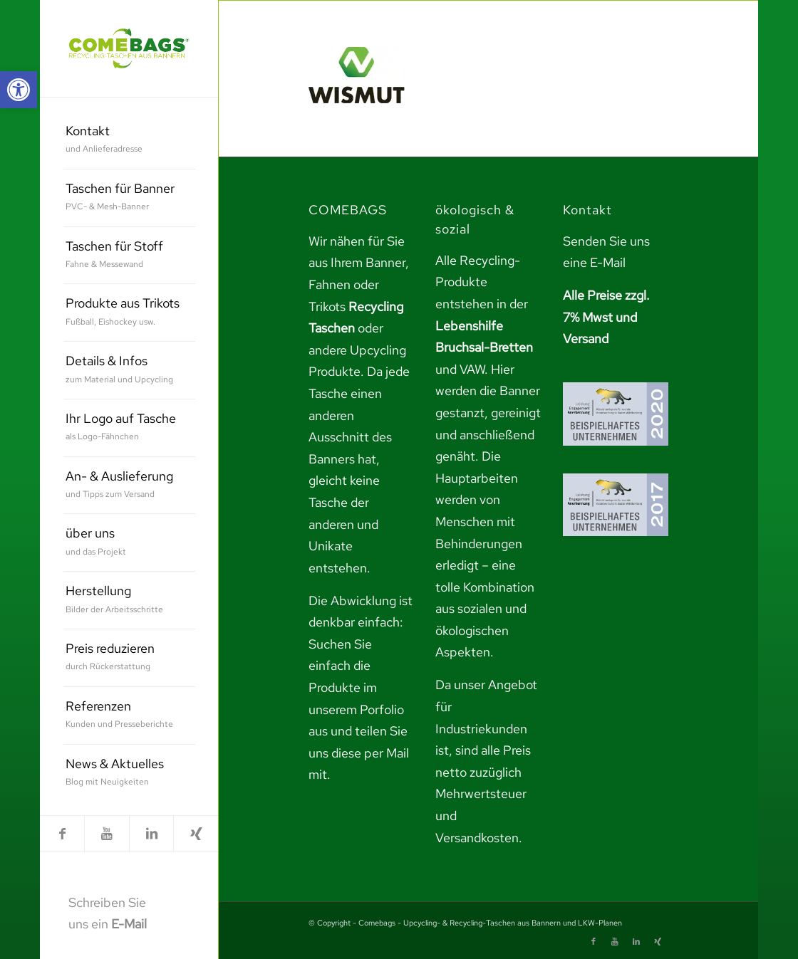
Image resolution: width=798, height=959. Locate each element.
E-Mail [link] (129, 924)
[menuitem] (129, 140)
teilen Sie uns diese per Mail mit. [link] (359, 752)
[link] (18, 89)
